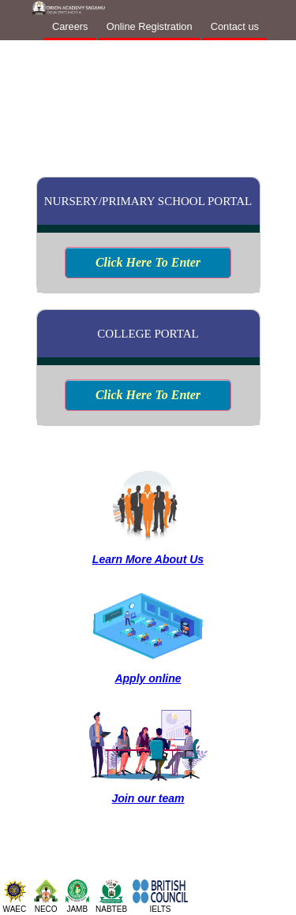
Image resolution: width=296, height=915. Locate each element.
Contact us (235, 26)
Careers (70, 26)
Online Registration (150, 26)
